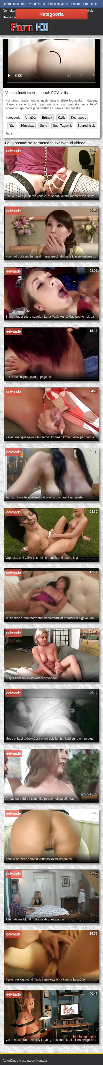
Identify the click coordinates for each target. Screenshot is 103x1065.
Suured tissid (87, 125)
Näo (11, 125)
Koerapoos (78, 117)
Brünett (47, 117)
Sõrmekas (27, 125)
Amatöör (30, 117)
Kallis (61, 117)
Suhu (43, 125)
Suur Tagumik (62, 125)
